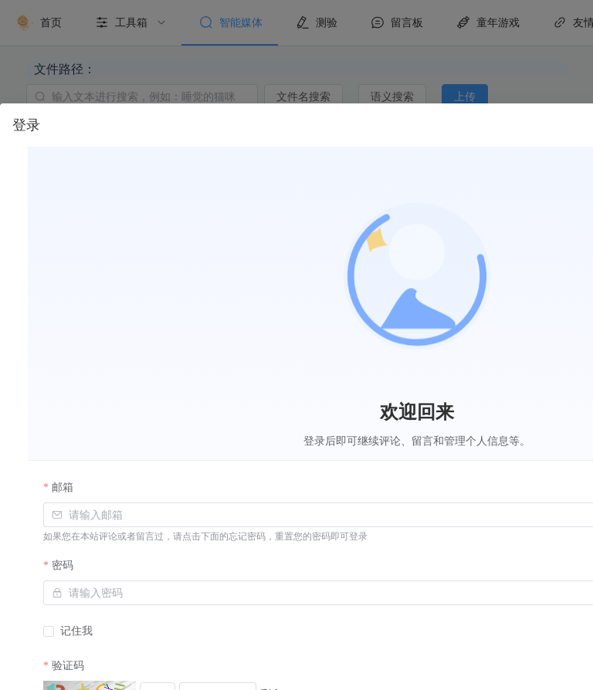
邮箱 (62, 487)
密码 (62, 565)
